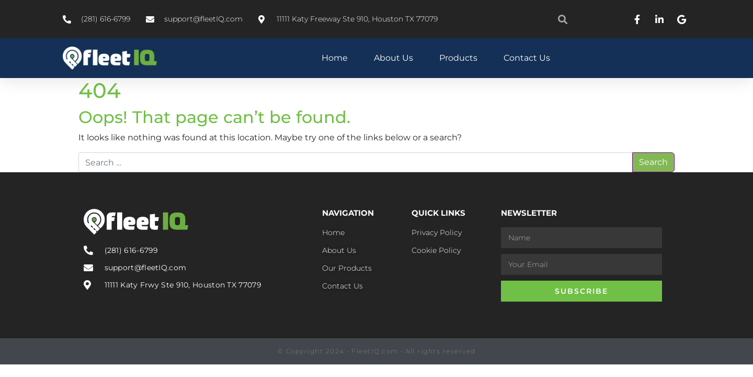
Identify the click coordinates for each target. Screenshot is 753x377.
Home (335, 58)
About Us (393, 58)
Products (458, 58)
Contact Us (527, 58)
